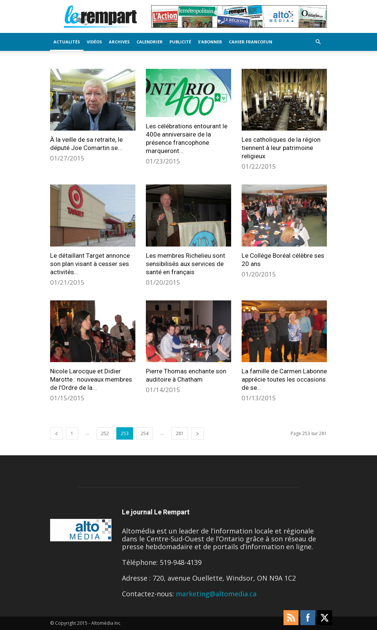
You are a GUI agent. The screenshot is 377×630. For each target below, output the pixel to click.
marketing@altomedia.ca (216, 593)
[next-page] (197, 433)
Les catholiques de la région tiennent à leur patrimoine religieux (281, 148)
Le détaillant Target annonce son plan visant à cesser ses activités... (90, 264)
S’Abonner (210, 42)
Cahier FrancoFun (250, 42)
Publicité (180, 42)
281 (180, 433)
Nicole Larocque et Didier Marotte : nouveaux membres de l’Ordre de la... (91, 379)
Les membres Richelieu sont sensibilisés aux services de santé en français (185, 264)
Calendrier (150, 42)
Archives (119, 42)
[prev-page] (56, 433)
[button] (318, 41)
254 (144, 433)
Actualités (66, 42)
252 (105, 433)
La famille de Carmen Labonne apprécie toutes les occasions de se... (284, 379)
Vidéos (94, 42)
